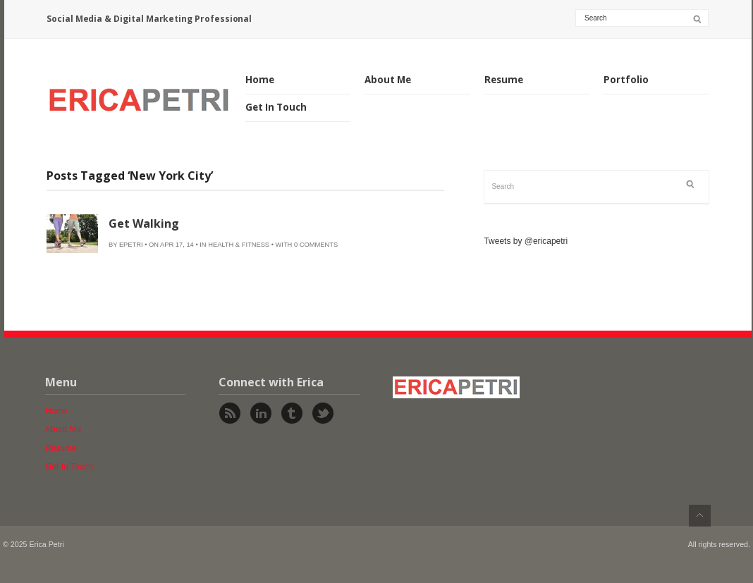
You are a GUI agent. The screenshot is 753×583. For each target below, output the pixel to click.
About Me (388, 79)
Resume (503, 79)
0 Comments (316, 244)
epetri (131, 244)
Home (259, 79)
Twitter (323, 413)
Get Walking (144, 223)
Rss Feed (230, 413)
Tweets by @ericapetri (526, 241)
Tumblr (292, 413)
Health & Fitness (238, 244)
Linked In (261, 413)
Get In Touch (276, 107)
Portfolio (626, 79)
